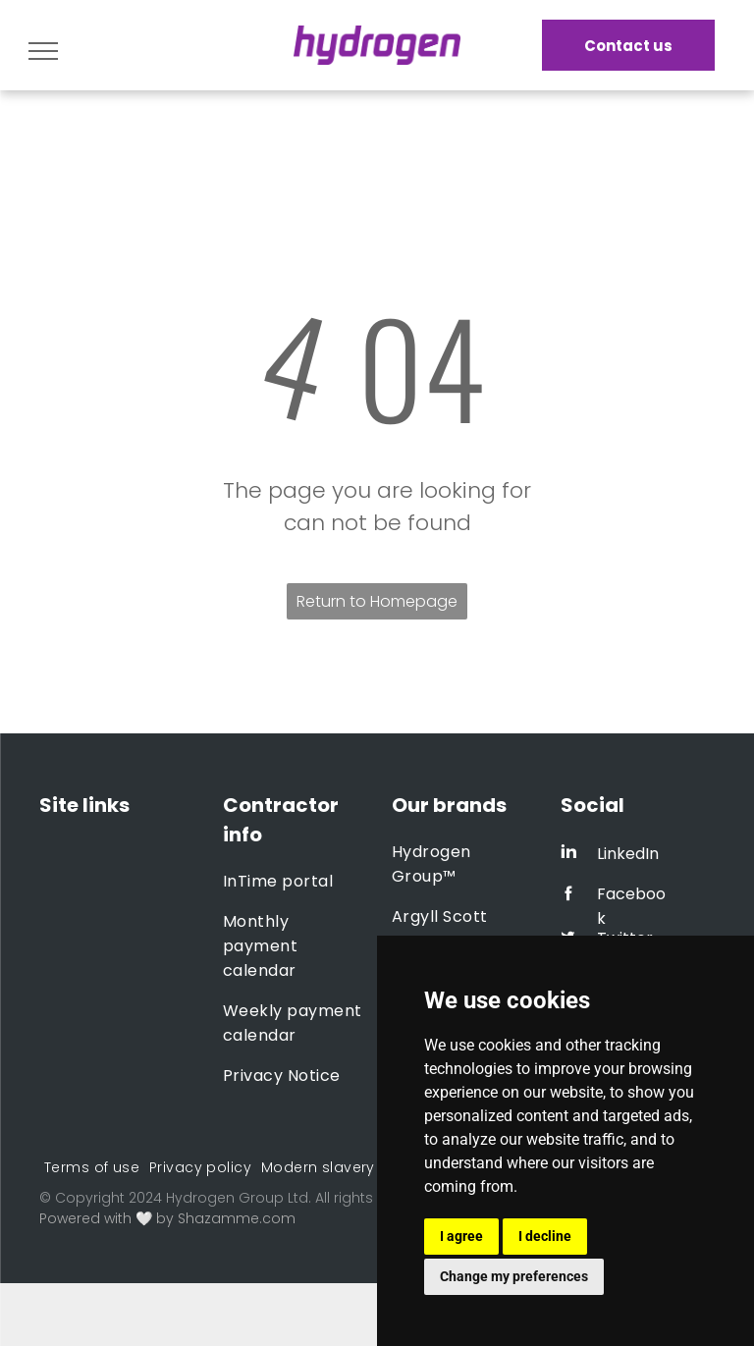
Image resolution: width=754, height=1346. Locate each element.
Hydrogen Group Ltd (237, 1198)
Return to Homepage (377, 601)
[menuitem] (293, 881)
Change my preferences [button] (514, 1276)
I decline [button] (544, 1236)
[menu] (43, 51)
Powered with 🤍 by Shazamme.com (167, 1218)
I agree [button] (461, 1236)
